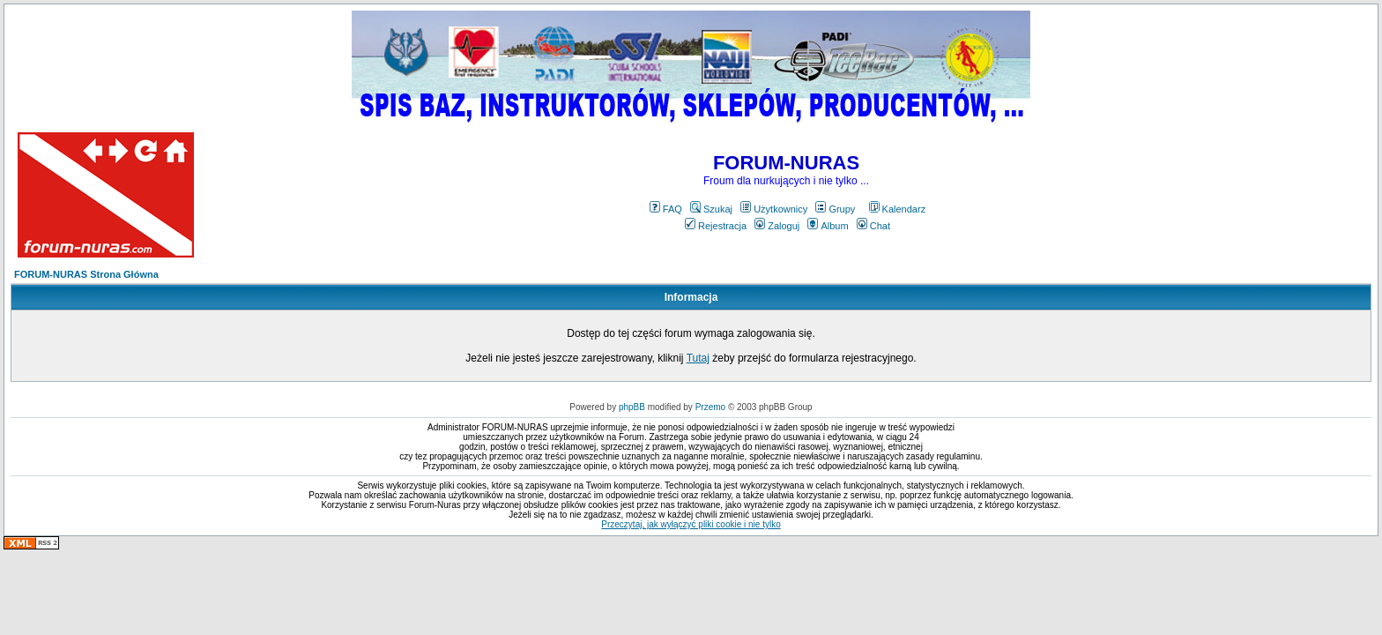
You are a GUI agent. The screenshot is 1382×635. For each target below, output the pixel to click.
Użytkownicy (773, 209)
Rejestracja (716, 225)
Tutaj (698, 358)
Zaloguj (776, 225)
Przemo (710, 407)
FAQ (666, 209)
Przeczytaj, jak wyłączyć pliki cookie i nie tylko (690, 524)
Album (827, 225)
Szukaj (711, 209)
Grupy (835, 209)
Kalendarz (897, 209)
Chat (873, 225)
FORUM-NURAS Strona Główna (86, 274)
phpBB (632, 407)
